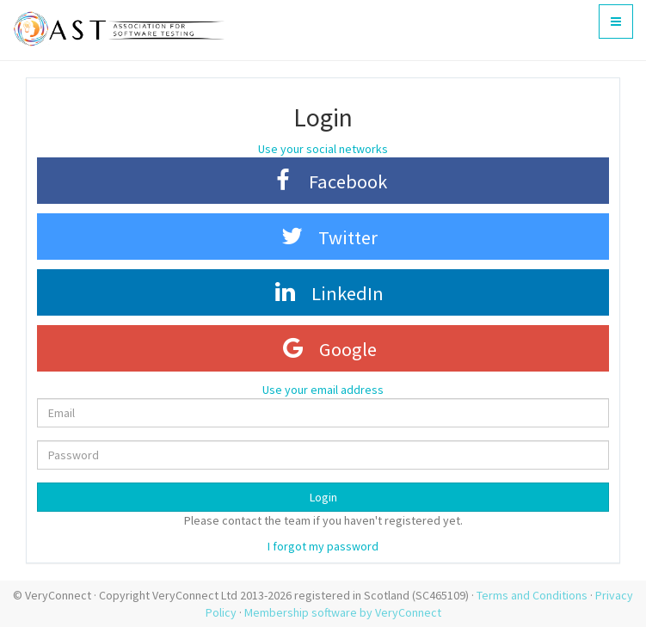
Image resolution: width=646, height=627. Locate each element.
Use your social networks (323, 149)
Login (323, 497)
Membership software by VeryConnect (342, 612)
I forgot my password (323, 546)
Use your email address (323, 389)
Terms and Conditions (532, 595)
